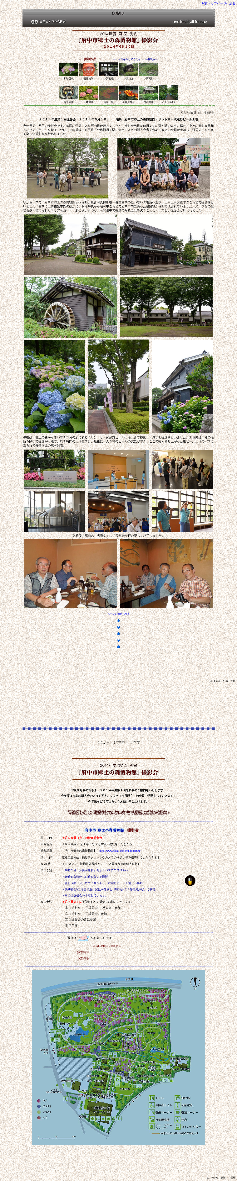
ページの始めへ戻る (118, 613)
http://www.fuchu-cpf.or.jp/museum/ (120, 850)
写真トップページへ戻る (218, 3)
